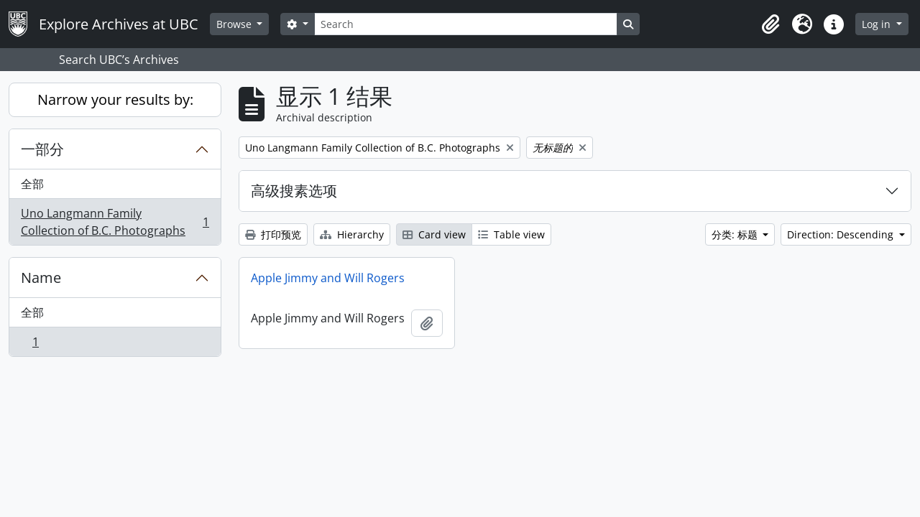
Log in (877, 24)
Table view (511, 234)
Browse (235, 24)
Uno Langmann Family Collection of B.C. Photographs (114, 221)
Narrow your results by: (115, 99)
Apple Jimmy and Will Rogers (328, 278)
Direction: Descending (841, 234)
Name (41, 277)
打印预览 (273, 234)
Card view (434, 234)
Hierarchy (352, 234)
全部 (32, 184)
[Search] (465, 24)
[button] (770, 24)
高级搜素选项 (294, 190)
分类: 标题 (736, 234)
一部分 (42, 149)
